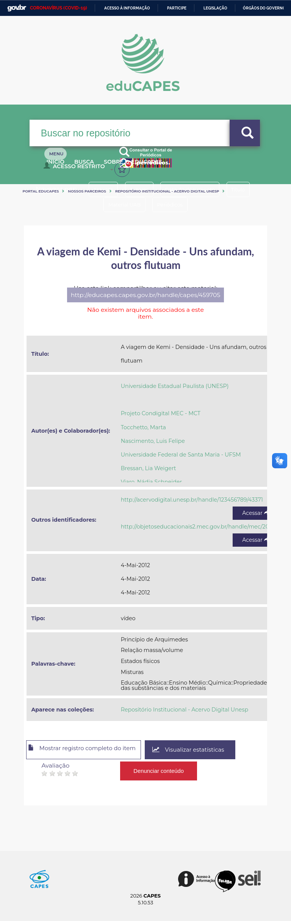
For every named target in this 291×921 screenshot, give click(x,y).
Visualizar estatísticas (205, 750)
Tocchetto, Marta (143, 427)
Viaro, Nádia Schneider (151, 481)
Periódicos (173, 205)
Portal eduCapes (40, 191)
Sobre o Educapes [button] (153, 166)
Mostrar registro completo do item (89, 750)
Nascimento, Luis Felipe (153, 441)
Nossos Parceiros (87, 191)
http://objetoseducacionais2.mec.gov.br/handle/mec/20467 (200, 526)
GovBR (16, 8)
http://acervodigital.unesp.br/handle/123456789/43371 (192, 499)
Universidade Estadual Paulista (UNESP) (175, 386)
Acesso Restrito (76, 169)
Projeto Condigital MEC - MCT (160, 413)
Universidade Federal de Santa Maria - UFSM (181, 454)
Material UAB (121, 205)
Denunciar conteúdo (159, 768)
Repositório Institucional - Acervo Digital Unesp (167, 191)
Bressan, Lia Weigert (148, 468)
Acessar (255, 513)
